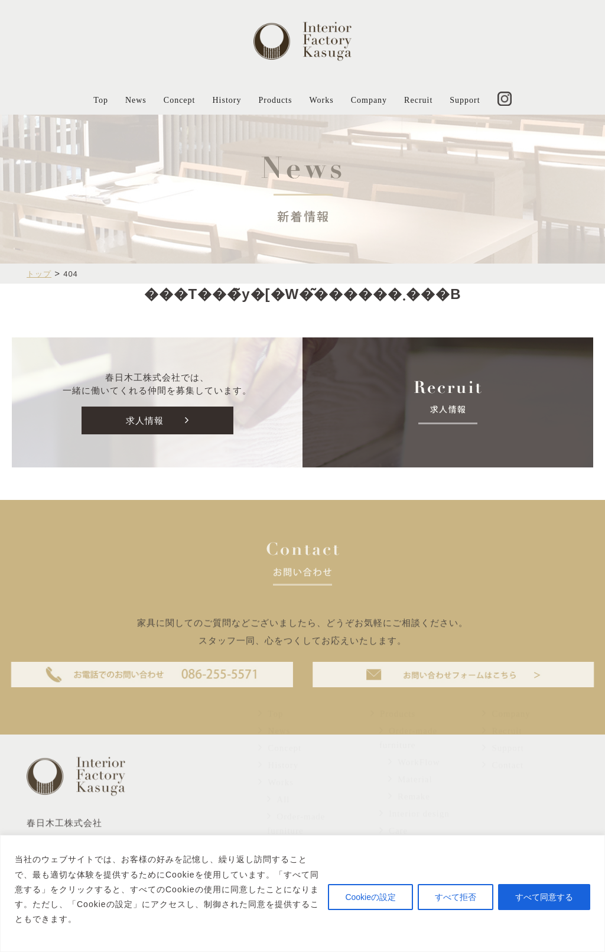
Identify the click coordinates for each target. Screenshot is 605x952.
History (226, 100)
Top (100, 100)
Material (410, 800)
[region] (302, 893)
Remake (409, 818)
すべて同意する (544, 897)
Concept (180, 100)
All (278, 821)
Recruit (418, 100)
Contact (502, 786)
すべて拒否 (455, 897)
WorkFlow (414, 783)
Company (369, 100)
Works (321, 100)
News (136, 100)
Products (275, 100)
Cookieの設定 (370, 897)
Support (465, 100)
